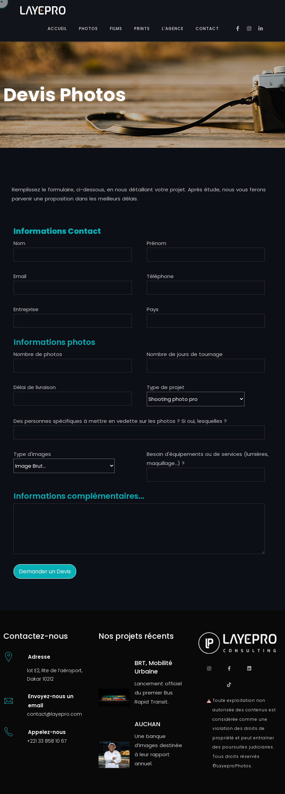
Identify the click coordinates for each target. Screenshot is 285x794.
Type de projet (199, 395)
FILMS (116, 28)
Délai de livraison (34, 387)
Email (19, 276)
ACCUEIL (57, 28)
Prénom (156, 243)
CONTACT (207, 28)
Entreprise (25, 309)
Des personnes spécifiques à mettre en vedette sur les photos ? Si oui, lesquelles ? (120, 421)
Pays (153, 309)
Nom (19, 243)
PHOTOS (88, 28)
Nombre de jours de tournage (185, 354)
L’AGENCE (172, 28)
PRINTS (142, 28)
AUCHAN (147, 724)
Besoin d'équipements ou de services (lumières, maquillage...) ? (207, 458)
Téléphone (160, 276)
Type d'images (32, 454)
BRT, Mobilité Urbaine (153, 667)
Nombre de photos (37, 354)
